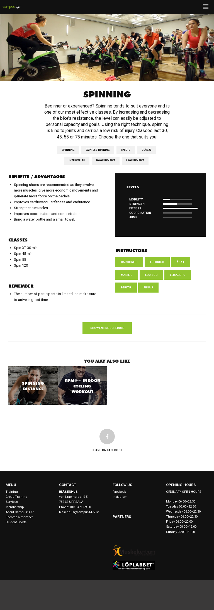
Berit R (126, 287)
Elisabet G (177, 274)
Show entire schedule (107, 327)
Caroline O (129, 262)
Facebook (119, 492)
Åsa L (180, 262)
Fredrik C (157, 262)
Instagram (120, 497)
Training (12, 492)
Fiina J (148, 287)
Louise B (151, 274)
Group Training (16, 497)
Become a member (19, 517)
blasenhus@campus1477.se (79, 512)
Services (12, 502)
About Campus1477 (20, 512)
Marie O (127, 274)
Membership (15, 507)
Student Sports (16, 522)
